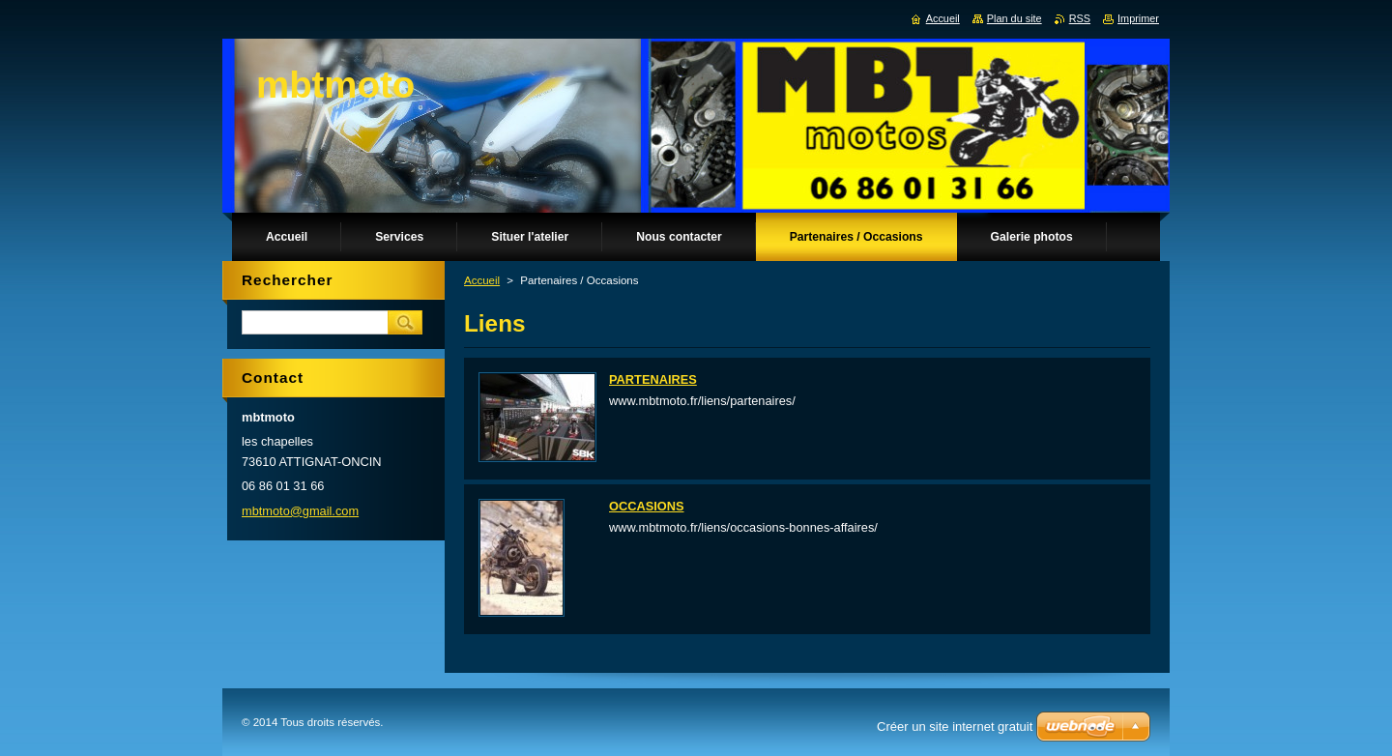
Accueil (482, 280)
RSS (1079, 18)
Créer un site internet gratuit (954, 726)
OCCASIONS (646, 506)
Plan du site (1014, 18)
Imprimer (1138, 18)
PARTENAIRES (653, 379)
